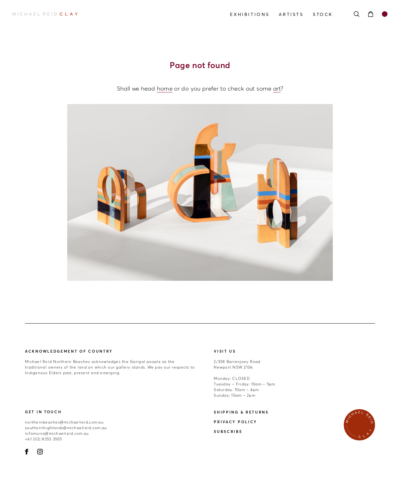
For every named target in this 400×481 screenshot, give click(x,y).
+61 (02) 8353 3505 (43, 439)
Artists (291, 14)
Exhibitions (250, 14)
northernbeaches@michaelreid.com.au (64, 422)
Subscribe (228, 431)
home (164, 88)
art (277, 88)
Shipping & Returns (241, 412)
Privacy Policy (235, 421)
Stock (323, 14)
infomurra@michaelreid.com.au (57, 433)
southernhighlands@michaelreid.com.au (66, 427)
